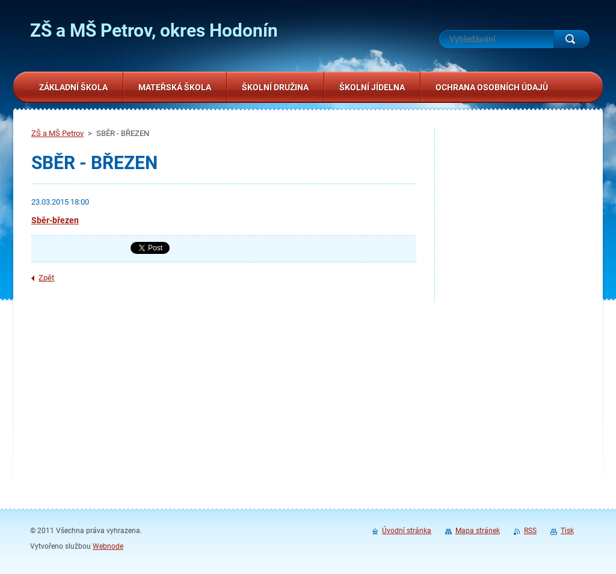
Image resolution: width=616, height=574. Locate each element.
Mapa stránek (477, 530)
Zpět (46, 277)
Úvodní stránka (406, 530)
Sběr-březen (55, 220)
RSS (530, 530)
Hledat (571, 39)
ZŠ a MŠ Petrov (57, 133)
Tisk (567, 530)
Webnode (108, 546)
